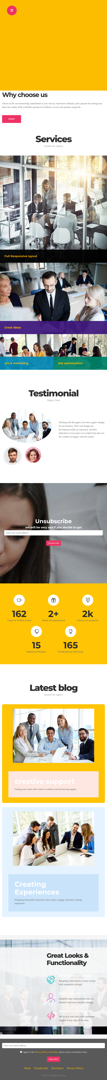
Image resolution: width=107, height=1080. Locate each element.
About (27, 1068)
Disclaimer (53, 1052)
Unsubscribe (41, 1068)
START (11, 119)
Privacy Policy (41, 1052)
